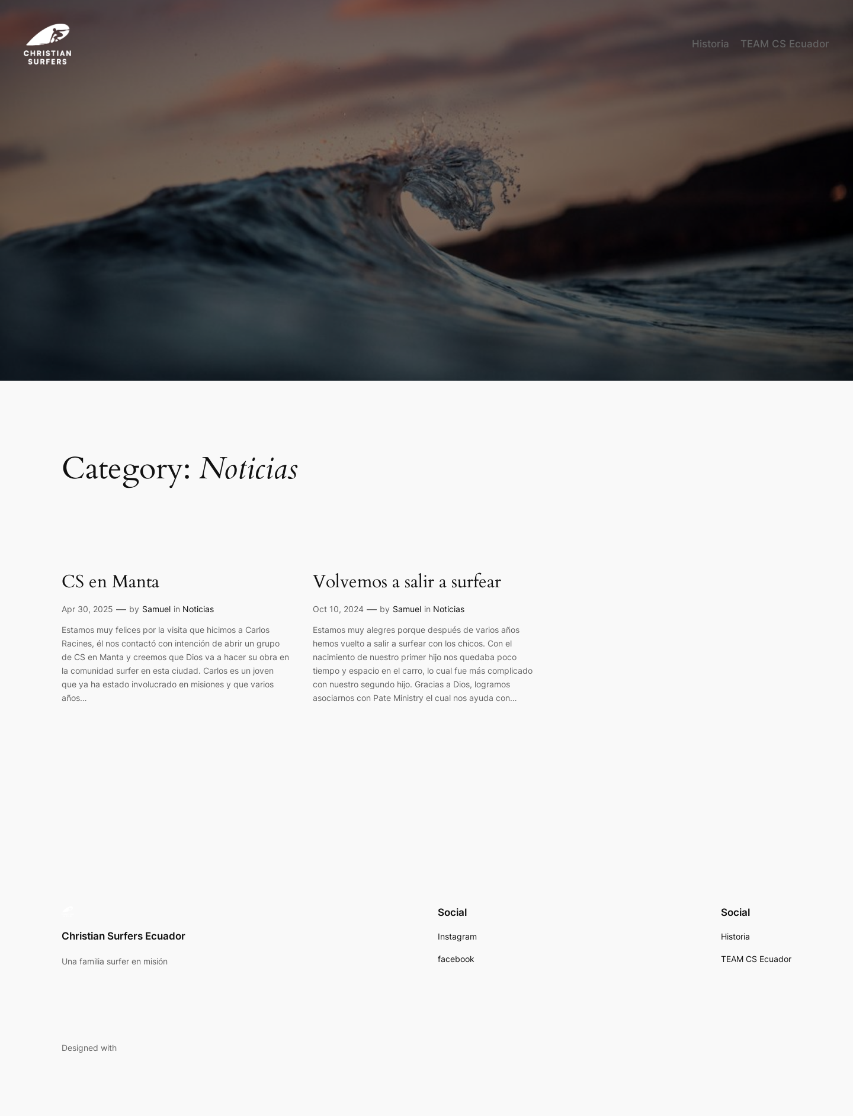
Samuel (156, 609)
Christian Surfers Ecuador (123, 936)
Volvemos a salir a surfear (407, 582)
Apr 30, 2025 (87, 609)
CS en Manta (110, 582)
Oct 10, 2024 (338, 609)
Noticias (198, 609)
